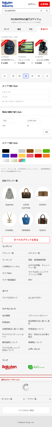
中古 (30, 29)
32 (32, 76)
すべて (6, 29)
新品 (19, 29)
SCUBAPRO (5, 57)
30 (20, 76)
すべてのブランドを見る (26, 240)
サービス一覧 (6, 399)
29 (13, 76)
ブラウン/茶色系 (33, 151)
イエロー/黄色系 (25, 156)
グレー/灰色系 (25, 151)
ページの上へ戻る (26, 410)
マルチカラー (25, 160)
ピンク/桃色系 (33, 156)
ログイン (32, 4)
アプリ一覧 (31, 399)
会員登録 (44, 4)
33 (39, 76)
